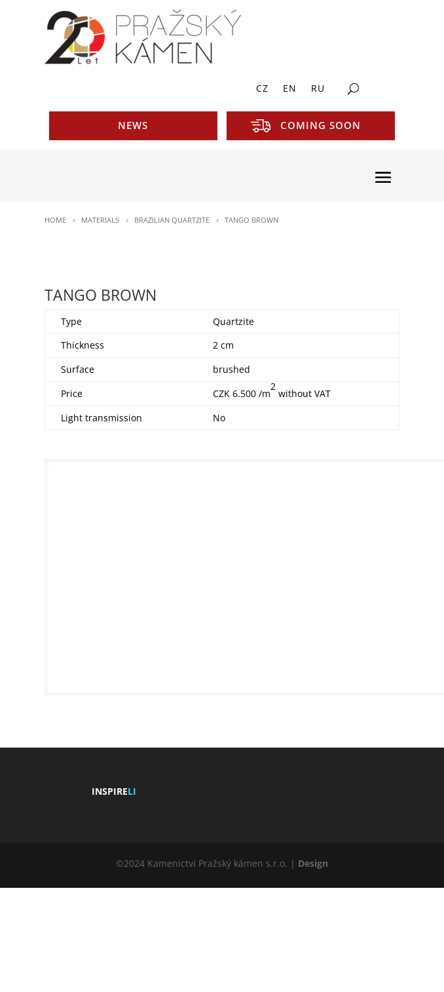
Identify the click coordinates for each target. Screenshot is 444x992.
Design (313, 863)
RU (318, 89)
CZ (262, 89)
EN (290, 89)
